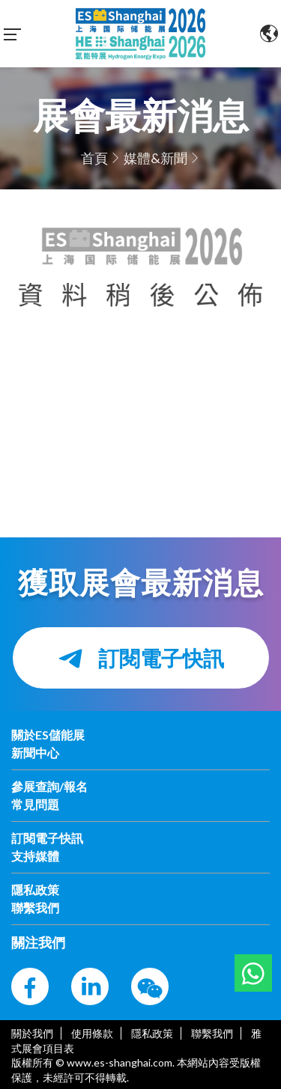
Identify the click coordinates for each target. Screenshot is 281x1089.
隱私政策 (152, 1033)
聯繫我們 (212, 1033)
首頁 (94, 158)
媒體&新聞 (155, 158)
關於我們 (32, 1033)
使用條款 (92, 1033)
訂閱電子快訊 (141, 658)
